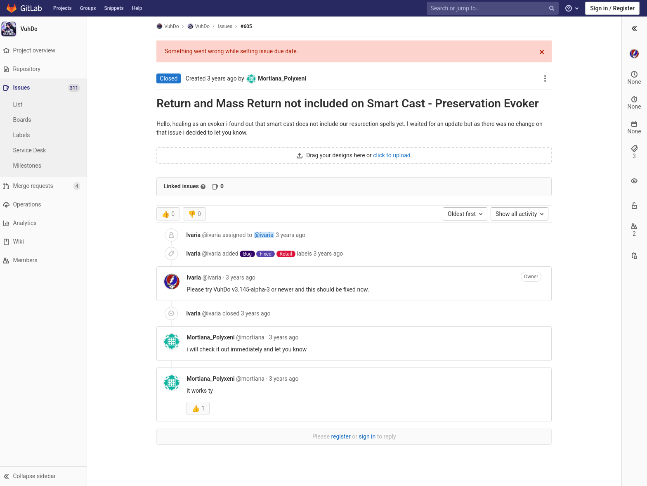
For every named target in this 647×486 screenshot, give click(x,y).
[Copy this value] (634, 290)
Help (137, 8)
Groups (88, 8)
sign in (322, 436)
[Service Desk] (45, 150)
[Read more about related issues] (158, 186)
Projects (62, 8)
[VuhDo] (45, 29)
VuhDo (122, 26)
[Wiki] (45, 241)
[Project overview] (45, 50)
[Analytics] (45, 223)
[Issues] (46, 87)
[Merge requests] (45, 186)
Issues (180, 26)
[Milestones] (45, 165)
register (295, 436)
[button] (45, 476)
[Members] (45, 260)
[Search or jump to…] (493, 8)
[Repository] (45, 69)
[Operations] (45, 204)
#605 (201, 26)
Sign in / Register (612, 8)
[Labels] (45, 135)
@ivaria (218, 235)
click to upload (346, 155)
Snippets (113, 8)
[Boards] (45, 120)
